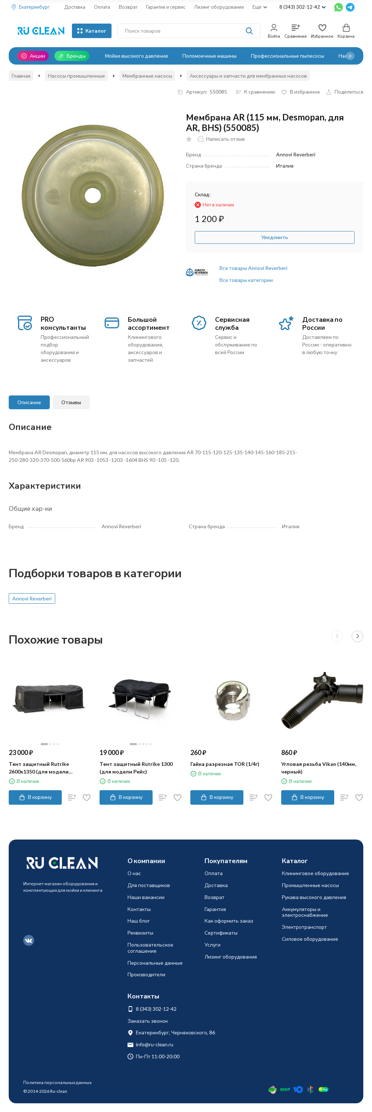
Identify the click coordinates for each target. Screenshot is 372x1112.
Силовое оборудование (310, 939)
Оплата (102, 7)
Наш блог (139, 921)
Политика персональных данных (57, 1082)
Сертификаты (221, 933)
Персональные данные (155, 963)
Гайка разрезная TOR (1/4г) (224, 764)
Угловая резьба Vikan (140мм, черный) (318, 768)
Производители (146, 974)
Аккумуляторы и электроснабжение (305, 912)
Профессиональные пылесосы (287, 56)
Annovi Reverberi (32, 598)
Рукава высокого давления (314, 897)
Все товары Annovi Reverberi (253, 268)
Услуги (213, 944)
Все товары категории (246, 280)
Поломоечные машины (209, 56)
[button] (350, 56)
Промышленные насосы (310, 885)
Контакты (139, 909)
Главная (21, 76)
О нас (134, 873)
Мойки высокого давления (136, 56)
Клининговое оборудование (315, 873)
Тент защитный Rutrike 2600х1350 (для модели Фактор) (39, 768)
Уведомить (274, 237)
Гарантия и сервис (165, 7)
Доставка (74, 7)
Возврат (128, 7)
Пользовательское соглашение (150, 947)
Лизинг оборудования (219, 7)
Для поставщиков (149, 885)
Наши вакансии (146, 897)
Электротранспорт (304, 927)
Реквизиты (140, 933)
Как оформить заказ (229, 921)
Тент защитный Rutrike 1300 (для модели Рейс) (136, 768)
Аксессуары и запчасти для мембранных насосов (248, 76)
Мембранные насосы (147, 76)
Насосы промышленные (76, 76)
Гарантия (215, 909)
